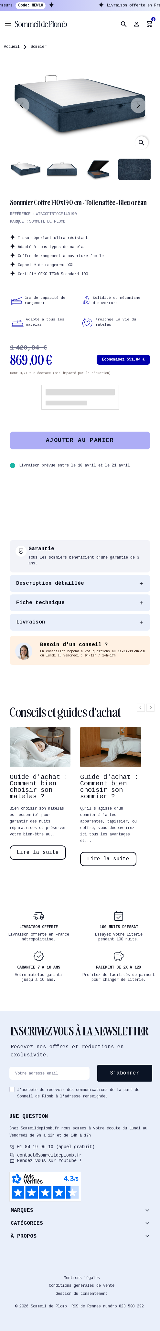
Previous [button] (141, 708)
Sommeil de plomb (47, 221)
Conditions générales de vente (81, 1286)
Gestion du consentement (82, 1294)
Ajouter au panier (80, 440)
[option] (40, 793)
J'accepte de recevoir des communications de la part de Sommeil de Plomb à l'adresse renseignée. (78, 1093)
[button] (124, 24)
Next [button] (150, 708)
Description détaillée (50, 583)
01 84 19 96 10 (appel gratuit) (56, 1146)
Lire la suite (38, 852)
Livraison (30, 622)
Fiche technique (40, 603)
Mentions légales (82, 1278)
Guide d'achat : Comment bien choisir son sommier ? (109, 786)
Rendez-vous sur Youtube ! (49, 1160)
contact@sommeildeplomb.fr (49, 1155)
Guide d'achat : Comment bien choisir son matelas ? (39, 786)
